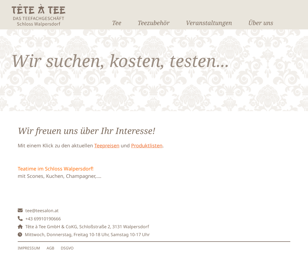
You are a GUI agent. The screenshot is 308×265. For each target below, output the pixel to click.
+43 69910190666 (43, 219)
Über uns (260, 23)
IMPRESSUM (29, 248)
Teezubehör (154, 23)
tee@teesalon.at (42, 211)
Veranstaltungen (209, 23)
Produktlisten (146, 145)
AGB (50, 248)
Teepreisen (106, 145)
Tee (116, 23)
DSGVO (67, 248)
